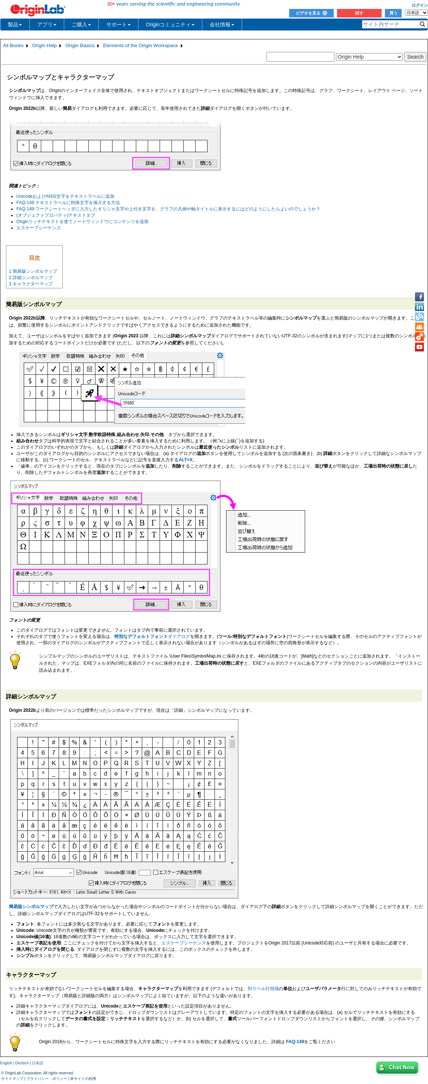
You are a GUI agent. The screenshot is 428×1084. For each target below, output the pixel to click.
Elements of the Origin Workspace (140, 45)
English (6, 1063)
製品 (15, 24)
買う (393, 13)
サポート (118, 24)
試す (359, 13)
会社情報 (222, 24)
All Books (13, 45)
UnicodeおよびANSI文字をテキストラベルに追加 (65, 196)
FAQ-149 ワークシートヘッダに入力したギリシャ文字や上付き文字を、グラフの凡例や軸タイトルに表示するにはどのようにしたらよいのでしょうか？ (168, 209)
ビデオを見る (311, 13)
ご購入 (81, 24)
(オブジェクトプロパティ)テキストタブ (55, 215)
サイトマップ (12, 1079)
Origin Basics (80, 45)
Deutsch (22, 1063)
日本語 (37, 1063)
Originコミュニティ (170, 24)
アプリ (46, 24)
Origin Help (44, 45)
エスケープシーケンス (38, 227)
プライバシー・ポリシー (46, 1079)
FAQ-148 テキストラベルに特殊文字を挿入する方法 (68, 202)
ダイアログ (152, 636)
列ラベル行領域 (263, 988)
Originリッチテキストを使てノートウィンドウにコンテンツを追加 (82, 221)
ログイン (420, 5)
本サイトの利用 (83, 1079)
